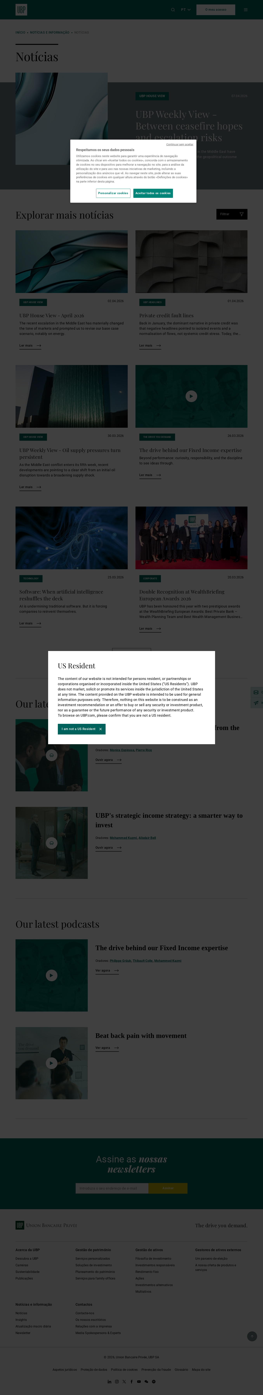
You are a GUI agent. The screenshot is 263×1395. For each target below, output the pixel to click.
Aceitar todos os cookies (153, 193)
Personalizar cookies (113, 193)
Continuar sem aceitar (180, 144)
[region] (133, 171)
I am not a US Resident (78, 729)
